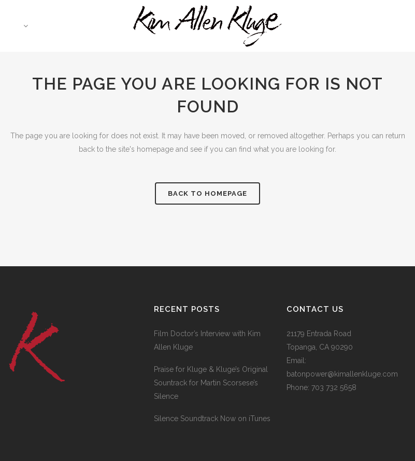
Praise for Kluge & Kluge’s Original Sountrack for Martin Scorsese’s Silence (211, 382)
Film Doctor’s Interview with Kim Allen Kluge (207, 340)
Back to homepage (207, 193)
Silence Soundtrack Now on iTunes (212, 418)
